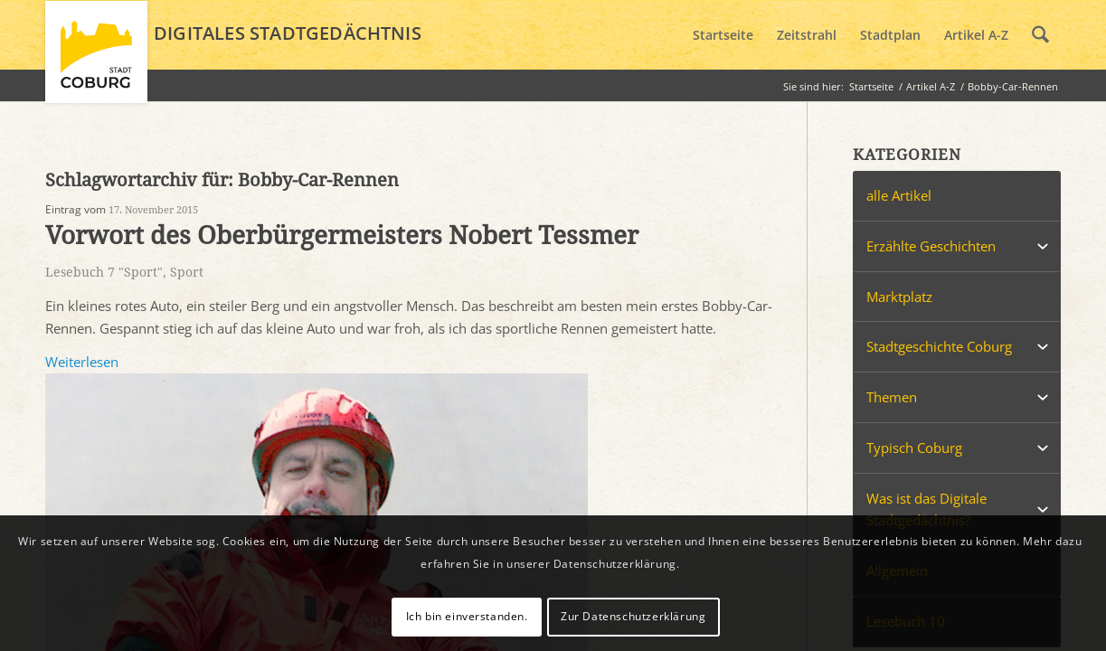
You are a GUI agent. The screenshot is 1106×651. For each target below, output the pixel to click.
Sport (186, 272)
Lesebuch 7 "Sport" (104, 272)
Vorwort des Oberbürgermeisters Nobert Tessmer (341, 235)
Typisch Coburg (914, 448)
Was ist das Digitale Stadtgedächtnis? (926, 509)
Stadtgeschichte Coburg (939, 346)
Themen (891, 397)
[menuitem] (723, 35)
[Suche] (1040, 35)
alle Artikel (898, 195)
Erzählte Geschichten (931, 246)
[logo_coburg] (96, 59)
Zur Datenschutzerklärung (633, 616)
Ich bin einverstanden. (467, 616)
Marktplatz (899, 297)
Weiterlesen (81, 362)
